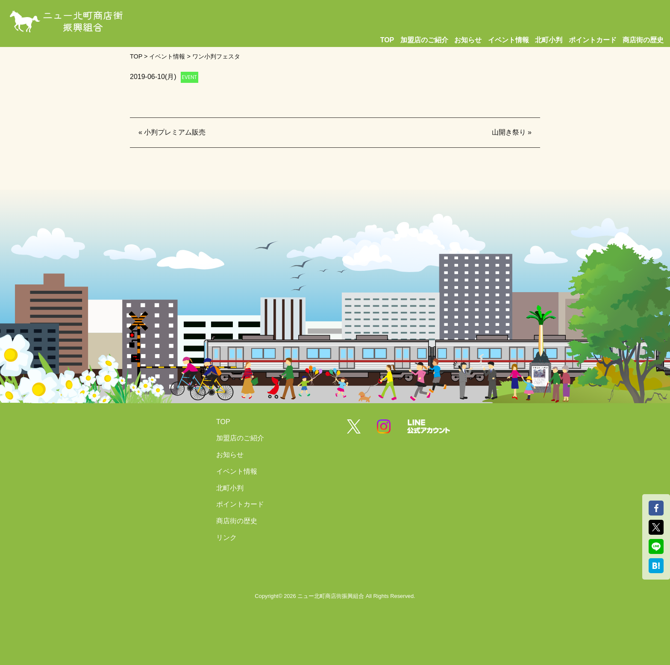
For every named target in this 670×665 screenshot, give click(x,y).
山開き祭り (509, 132)
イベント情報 (508, 40)
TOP (387, 40)
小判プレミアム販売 (175, 132)
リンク (226, 537)
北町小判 (548, 40)
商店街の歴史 (643, 40)
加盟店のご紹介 (424, 40)
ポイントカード (593, 40)
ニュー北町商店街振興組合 (330, 596)
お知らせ (468, 40)
